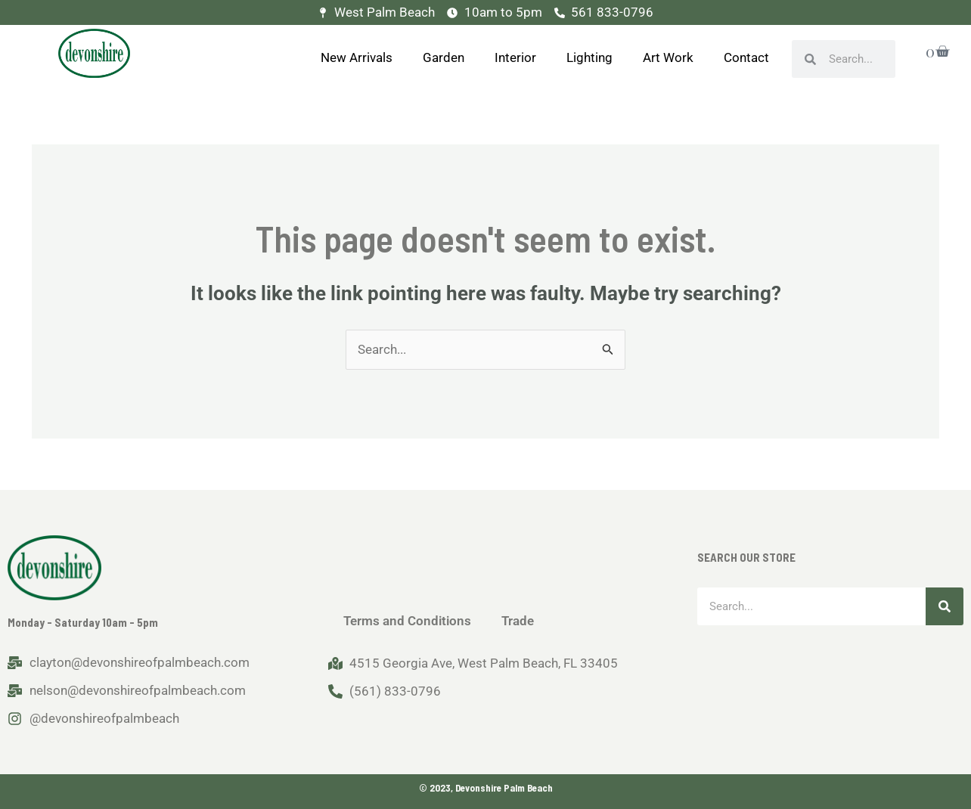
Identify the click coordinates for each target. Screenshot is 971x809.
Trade (517, 620)
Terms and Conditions (407, 620)
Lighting (589, 57)
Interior (515, 57)
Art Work (668, 57)
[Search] (944, 606)
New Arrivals (356, 57)
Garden (443, 57)
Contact (746, 57)
